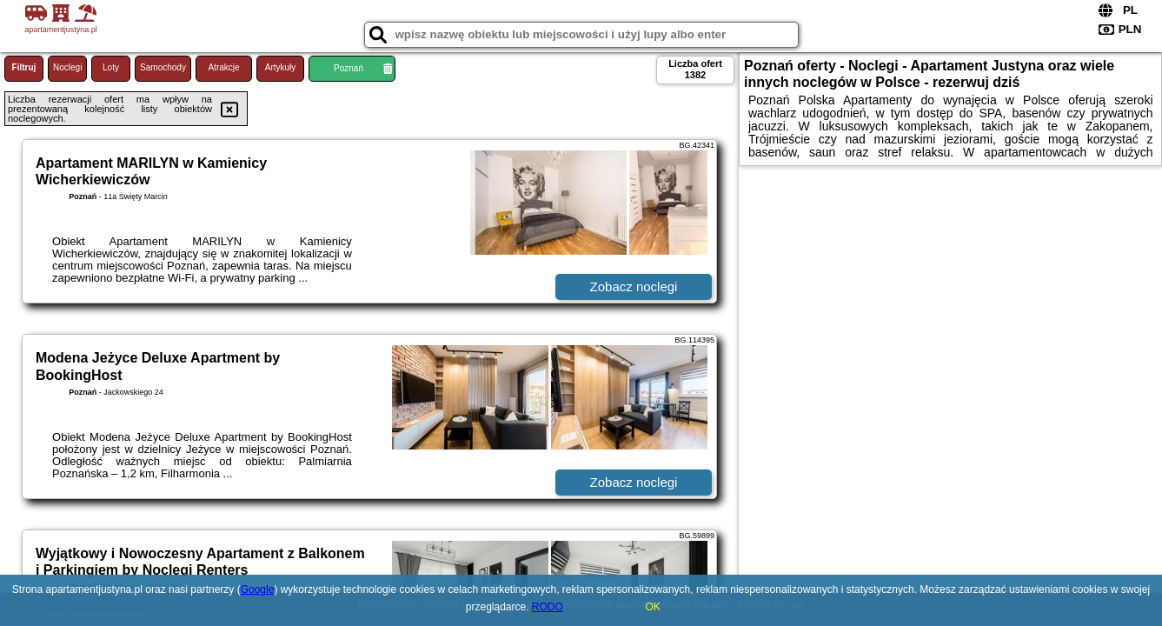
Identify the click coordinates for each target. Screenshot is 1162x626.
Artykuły (280, 67)
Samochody (163, 67)
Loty (111, 67)
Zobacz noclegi (634, 286)
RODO (547, 607)
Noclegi (67, 67)
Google (258, 589)
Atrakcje (223, 67)
